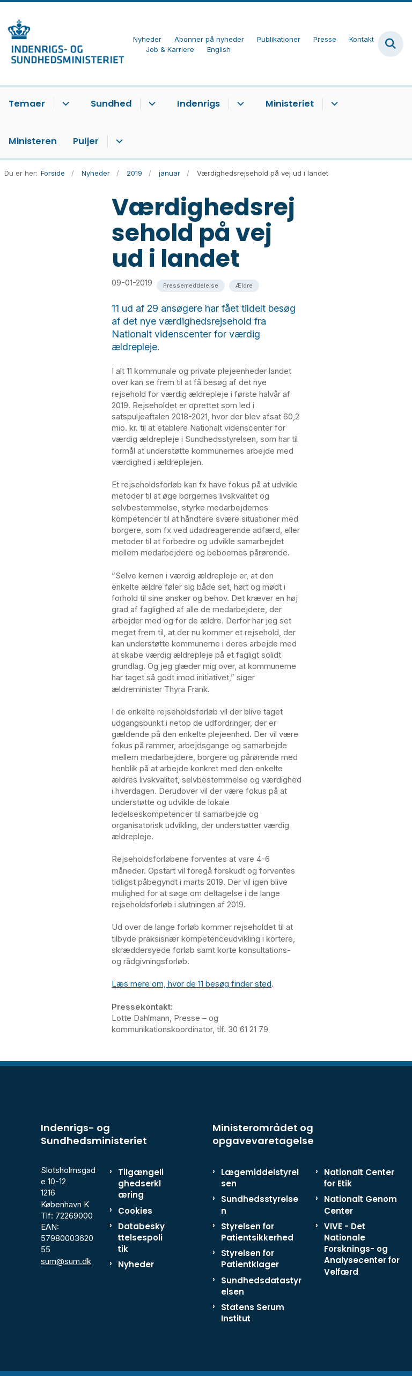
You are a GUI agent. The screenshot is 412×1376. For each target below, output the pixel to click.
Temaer (27, 103)
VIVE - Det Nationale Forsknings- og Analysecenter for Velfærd (362, 1249)
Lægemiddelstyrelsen (260, 1178)
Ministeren (33, 141)
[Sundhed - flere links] (150, 104)
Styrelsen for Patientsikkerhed (257, 1232)
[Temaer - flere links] (64, 104)
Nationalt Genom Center (360, 1204)
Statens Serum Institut (252, 1313)
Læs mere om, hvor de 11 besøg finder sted (191, 984)
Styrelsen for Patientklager (250, 1258)
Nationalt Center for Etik (359, 1178)
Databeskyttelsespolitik (141, 1237)
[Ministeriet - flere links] (332, 104)
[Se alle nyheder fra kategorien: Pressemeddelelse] (191, 286)
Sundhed (111, 103)
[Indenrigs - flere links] (239, 104)
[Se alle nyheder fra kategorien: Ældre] (244, 286)
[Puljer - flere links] (117, 141)
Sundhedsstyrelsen (259, 1204)
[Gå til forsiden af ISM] (62, 43)
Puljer (86, 141)
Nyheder (136, 1264)
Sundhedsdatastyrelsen (261, 1286)
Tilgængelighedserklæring (141, 1183)
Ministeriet (290, 103)
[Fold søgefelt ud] (390, 44)
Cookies (135, 1210)
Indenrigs (198, 103)
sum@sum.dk (66, 1261)
